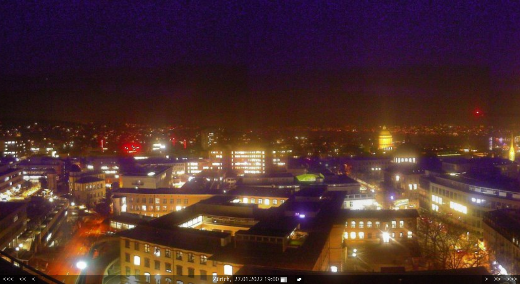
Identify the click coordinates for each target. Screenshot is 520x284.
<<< (8, 279)
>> (497, 279)
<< (22, 279)
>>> (512, 279)
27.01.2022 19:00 (260, 279)
